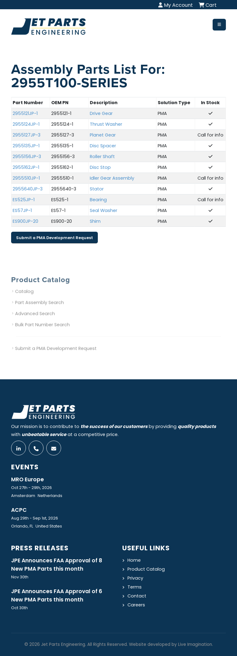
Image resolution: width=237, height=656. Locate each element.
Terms (134, 587)
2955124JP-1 (26, 124)
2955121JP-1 (25, 114)
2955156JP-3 (27, 157)
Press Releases (40, 548)
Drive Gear (101, 114)
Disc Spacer (103, 146)
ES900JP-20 (25, 221)
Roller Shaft (102, 157)
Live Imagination (195, 644)
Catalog (24, 298)
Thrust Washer (106, 124)
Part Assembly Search (39, 309)
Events (25, 467)
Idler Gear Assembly (112, 178)
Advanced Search (35, 320)
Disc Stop (100, 168)
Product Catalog (146, 569)
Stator (97, 189)
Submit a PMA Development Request (54, 237)
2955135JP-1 (26, 146)
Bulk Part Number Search (42, 331)
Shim (95, 221)
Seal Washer (103, 211)
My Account (175, 5)
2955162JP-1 (26, 168)
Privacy (135, 578)
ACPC (19, 510)
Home (134, 560)
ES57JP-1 (22, 211)
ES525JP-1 (24, 200)
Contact (136, 596)
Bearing (98, 200)
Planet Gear (103, 135)
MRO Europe (27, 479)
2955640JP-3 (28, 189)
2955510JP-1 (26, 178)
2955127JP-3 (26, 135)
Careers (136, 605)
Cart (208, 5)
